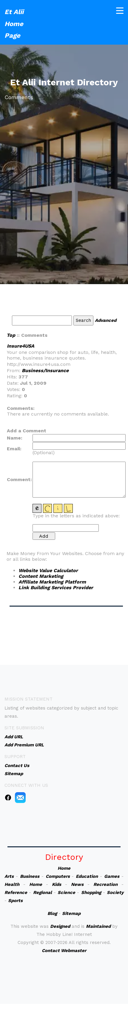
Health (11, 884)
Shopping (91, 892)
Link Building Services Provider (55, 587)
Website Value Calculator (48, 570)
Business (29, 876)
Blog (52, 913)
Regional (42, 892)
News (77, 884)
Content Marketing (40, 576)
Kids (56, 884)
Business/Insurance (45, 370)
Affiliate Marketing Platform (52, 582)
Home (64, 868)
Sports (15, 900)
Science (66, 892)
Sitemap (71, 913)
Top (11, 335)
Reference (15, 892)
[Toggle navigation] (120, 9)
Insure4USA (20, 346)
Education (87, 876)
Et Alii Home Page (14, 22)
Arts (9, 876)
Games (111, 876)
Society (115, 892)
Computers (58, 876)
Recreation (105, 884)
